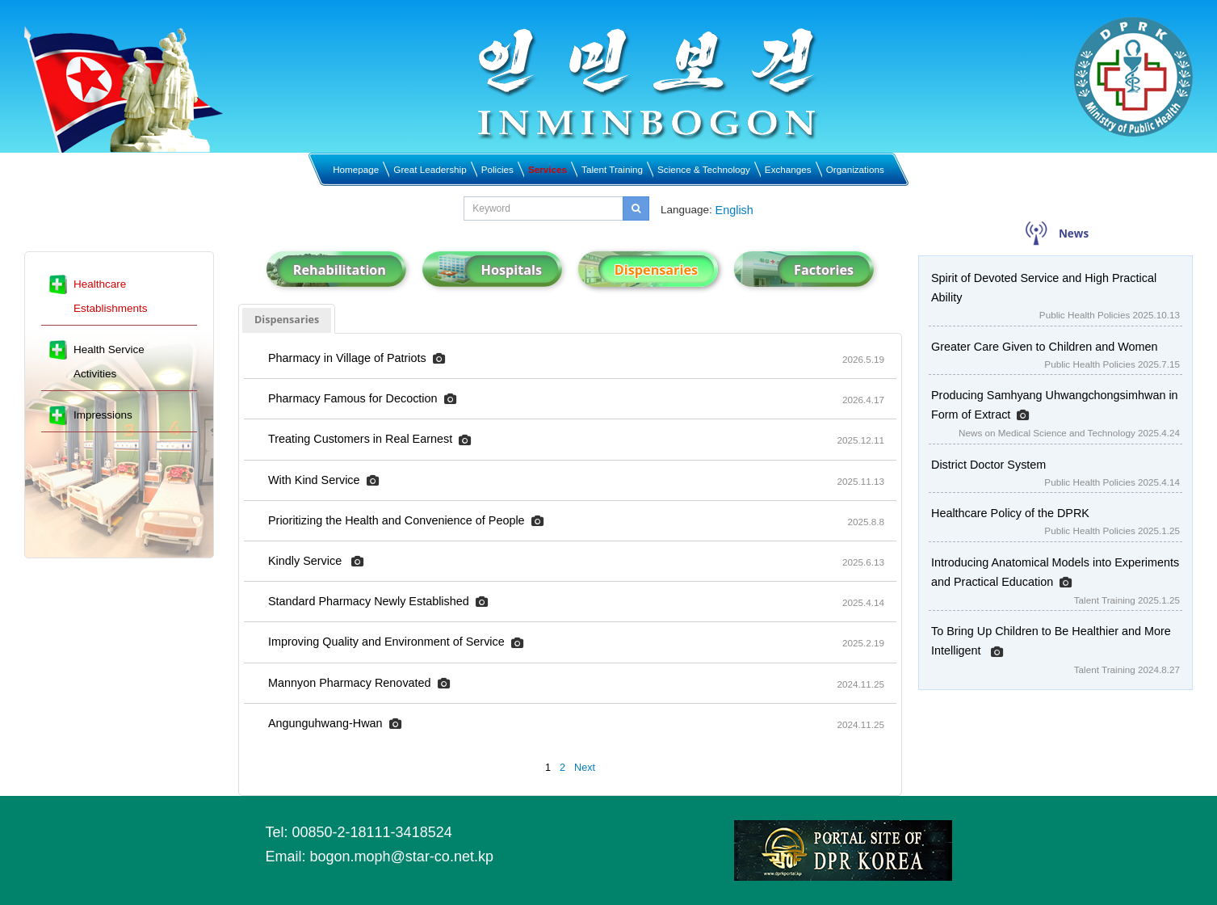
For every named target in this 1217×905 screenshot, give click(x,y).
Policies (497, 169)
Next (584, 767)
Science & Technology (703, 169)
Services (547, 169)
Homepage (356, 169)
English (734, 210)
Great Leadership (429, 169)
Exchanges (788, 169)
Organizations (855, 169)
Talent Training (612, 169)
